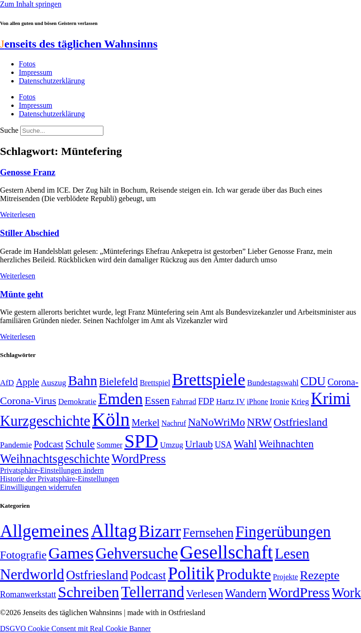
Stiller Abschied (29, 233)
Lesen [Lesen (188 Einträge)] (292, 553)
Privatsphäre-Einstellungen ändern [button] (52, 470)
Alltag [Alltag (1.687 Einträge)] (114, 530)
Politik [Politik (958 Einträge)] (191, 573)
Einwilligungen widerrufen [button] (40, 487)
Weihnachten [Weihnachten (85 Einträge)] (286, 444)
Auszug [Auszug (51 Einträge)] (53, 382)
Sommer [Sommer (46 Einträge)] (109, 445)
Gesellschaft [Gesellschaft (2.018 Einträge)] (226, 552)
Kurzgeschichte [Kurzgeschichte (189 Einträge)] (45, 421)
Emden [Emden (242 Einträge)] (120, 398)
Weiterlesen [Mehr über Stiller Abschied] (17, 276)
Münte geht (21, 294)
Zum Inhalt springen (31, 4)
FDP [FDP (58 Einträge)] (206, 401)
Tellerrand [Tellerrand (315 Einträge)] (152, 592)
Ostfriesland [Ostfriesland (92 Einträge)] (301, 422)
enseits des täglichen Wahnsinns (78, 44)
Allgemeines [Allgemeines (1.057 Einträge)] (44, 531)
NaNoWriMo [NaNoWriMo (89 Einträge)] (216, 422)
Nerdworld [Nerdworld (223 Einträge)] (32, 574)
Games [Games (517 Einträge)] (71, 553)
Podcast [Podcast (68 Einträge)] (48, 444)
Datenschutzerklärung (52, 81)
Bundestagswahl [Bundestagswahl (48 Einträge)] (272, 382)
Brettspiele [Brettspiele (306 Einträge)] (208, 379)
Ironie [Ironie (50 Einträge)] (279, 401)
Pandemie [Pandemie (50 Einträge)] (16, 444)
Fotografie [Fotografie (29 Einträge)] (23, 555)
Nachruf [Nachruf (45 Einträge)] (173, 423)
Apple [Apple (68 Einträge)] (27, 382)
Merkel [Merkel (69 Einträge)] (145, 422)
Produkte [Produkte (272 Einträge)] (243, 574)
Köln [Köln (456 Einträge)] (111, 419)
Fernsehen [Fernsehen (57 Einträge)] (208, 533)
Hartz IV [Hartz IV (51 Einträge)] (230, 401)
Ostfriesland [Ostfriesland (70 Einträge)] (97, 575)
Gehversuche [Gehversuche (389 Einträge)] (136, 553)
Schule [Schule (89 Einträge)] (79, 444)
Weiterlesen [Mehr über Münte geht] (17, 337)
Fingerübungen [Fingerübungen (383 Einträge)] (283, 531)
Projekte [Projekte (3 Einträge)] (285, 577)
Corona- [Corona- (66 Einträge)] (343, 382)
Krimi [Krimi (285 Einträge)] (330, 399)
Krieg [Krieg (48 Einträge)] (300, 401)
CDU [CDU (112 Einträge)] (313, 381)
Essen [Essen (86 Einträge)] (157, 400)
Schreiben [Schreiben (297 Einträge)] (88, 592)
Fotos (27, 64)
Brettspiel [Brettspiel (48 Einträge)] (155, 382)
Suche (9, 130)
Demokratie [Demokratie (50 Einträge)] (77, 401)
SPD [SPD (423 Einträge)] (141, 441)
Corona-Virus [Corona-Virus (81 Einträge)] (28, 400)
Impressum (35, 72)
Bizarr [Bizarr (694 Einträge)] (160, 531)
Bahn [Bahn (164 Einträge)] (82, 380)
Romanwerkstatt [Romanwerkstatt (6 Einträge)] (28, 594)
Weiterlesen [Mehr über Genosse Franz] (17, 215)
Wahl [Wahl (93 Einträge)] (245, 444)
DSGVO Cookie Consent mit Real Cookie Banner (75, 629)
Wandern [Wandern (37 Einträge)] (246, 593)
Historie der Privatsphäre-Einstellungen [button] (59, 479)
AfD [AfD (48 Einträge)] (7, 382)
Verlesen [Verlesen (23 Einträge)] (204, 594)
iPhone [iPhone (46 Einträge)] (257, 402)
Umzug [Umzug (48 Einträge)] (171, 444)
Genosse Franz (27, 172)
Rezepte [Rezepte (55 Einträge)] (319, 575)
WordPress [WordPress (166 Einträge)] (299, 592)
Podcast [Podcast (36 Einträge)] (148, 575)
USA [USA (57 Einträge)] (223, 444)
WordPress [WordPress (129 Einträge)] (138, 459)
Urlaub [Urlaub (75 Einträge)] (199, 444)
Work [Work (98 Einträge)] (346, 592)
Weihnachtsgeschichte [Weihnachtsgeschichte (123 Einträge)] (55, 459)
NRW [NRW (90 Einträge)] (259, 422)
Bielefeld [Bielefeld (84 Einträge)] (118, 382)
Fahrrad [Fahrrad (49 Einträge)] (184, 401)
